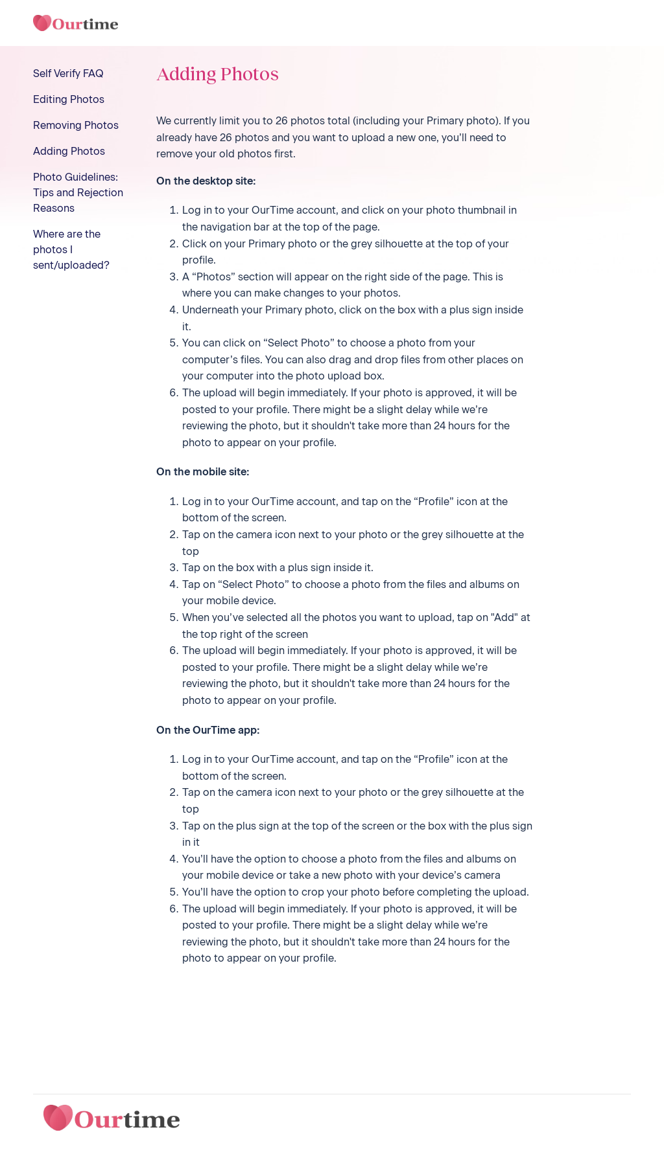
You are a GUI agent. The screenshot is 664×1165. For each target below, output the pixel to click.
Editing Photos (68, 99)
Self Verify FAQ (68, 73)
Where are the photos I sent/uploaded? (71, 249)
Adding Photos (69, 151)
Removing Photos (76, 125)
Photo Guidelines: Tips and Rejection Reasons (78, 192)
